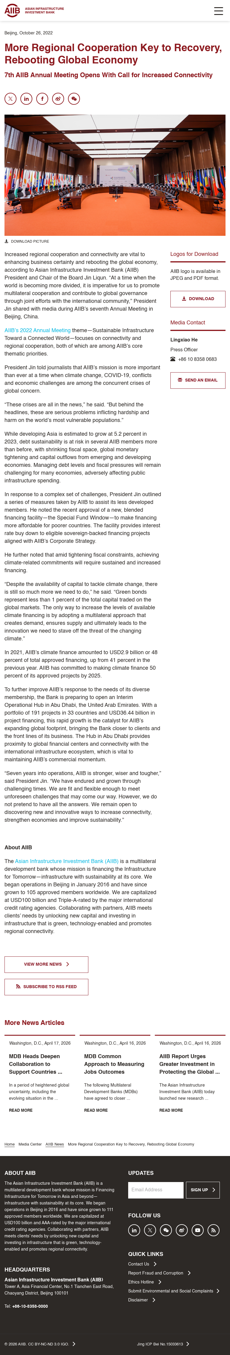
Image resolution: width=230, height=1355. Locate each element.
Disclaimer (141, 1300)
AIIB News (55, 1144)
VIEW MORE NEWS (46, 964)
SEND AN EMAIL (198, 380)
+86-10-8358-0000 (30, 1306)
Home (9, 1144)
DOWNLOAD (198, 299)
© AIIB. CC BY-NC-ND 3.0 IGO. (39, 1344)
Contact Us (142, 1264)
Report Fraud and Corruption (159, 1273)
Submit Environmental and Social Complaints (173, 1291)
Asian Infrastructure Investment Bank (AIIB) (67, 861)
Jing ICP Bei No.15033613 (163, 1344)
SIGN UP (203, 1189)
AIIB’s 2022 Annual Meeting (37, 330)
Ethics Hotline (144, 1282)
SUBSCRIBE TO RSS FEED (46, 986)
